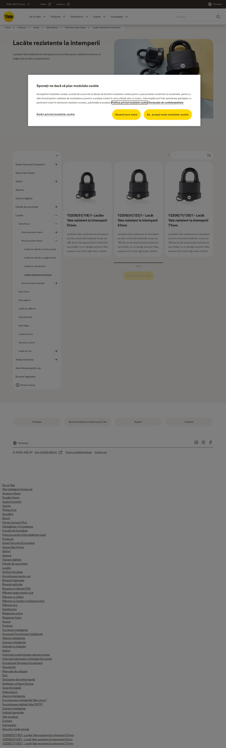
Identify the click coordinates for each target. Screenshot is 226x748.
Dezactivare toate (126, 114)
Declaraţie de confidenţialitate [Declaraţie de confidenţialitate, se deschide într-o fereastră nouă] (166, 102)
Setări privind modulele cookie (56, 114)
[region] (114, 100)
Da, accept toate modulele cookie (168, 114)
